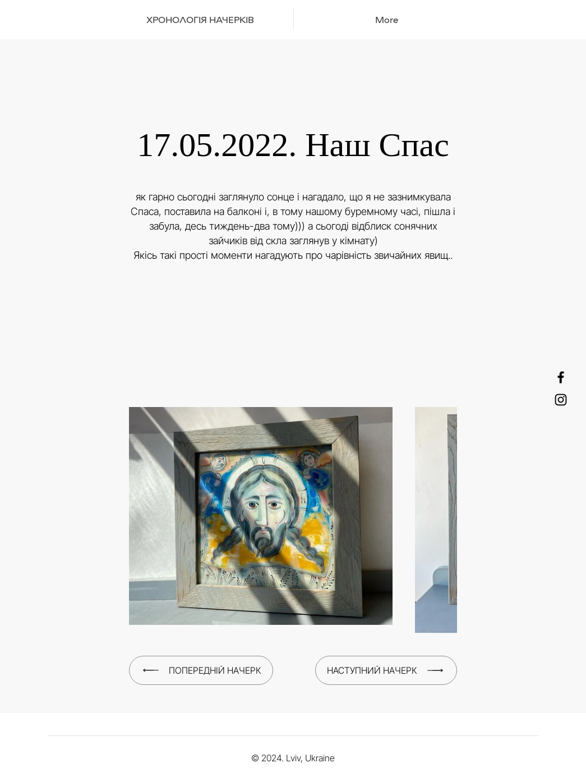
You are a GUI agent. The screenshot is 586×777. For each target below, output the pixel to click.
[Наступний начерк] (386, 670)
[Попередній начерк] (201, 670)
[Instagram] (561, 400)
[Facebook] (561, 377)
